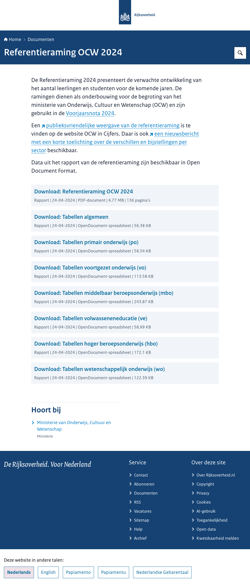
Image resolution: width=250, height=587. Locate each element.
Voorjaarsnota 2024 (90, 113)
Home (12, 39)
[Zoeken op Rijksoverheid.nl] (240, 53)
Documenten (41, 39)
